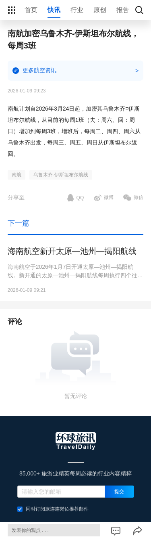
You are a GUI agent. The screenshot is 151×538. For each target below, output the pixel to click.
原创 (99, 9)
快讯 (54, 9)
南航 (16, 175)
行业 (76, 9)
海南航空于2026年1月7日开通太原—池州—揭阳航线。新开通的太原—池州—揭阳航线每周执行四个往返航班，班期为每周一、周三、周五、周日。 (75, 272)
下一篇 (18, 223)
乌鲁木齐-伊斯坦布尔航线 (60, 175)
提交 (119, 491)
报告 (122, 9)
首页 (31, 9)
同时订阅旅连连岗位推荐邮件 (53, 509)
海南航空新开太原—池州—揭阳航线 (72, 251)
